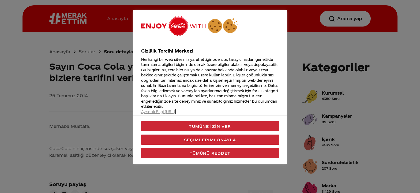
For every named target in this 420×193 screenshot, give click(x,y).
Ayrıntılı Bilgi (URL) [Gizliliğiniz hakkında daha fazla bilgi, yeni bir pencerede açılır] (158, 112)
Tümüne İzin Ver (210, 126)
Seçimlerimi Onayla (210, 139)
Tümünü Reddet (210, 153)
